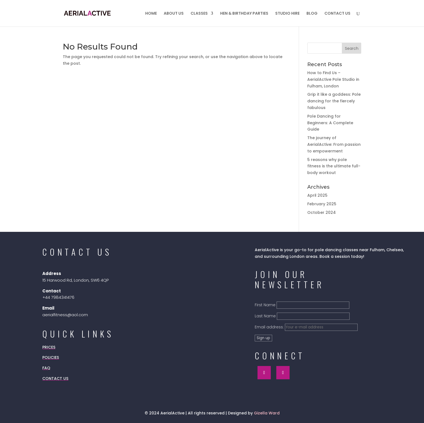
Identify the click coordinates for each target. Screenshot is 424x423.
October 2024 (321, 212)
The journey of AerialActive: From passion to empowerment (334, 144)
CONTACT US (337, 13)
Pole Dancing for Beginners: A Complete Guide (330, 122)
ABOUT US (174, 13)
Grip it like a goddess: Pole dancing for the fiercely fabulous (334, 101)
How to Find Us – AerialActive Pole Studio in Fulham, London (333, 79)
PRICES (48, 347)
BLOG (312, 13)
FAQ (46, 368)
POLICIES (50, 357)
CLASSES (199, 13)
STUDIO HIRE (287, 13)
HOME (151, 13)
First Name (265, 305)
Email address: (306, 327)
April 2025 (317, 195)
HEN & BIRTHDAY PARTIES (244, 13)
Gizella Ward (267, 413)
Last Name (265, 316)
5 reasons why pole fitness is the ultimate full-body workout (333, 166)
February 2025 (321, 204)
